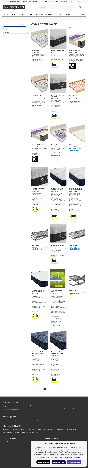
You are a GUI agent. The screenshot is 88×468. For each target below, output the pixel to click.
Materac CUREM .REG (75, 50)
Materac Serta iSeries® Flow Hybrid (57, 96)
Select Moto (73, 290)
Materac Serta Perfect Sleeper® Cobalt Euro (38, 352)
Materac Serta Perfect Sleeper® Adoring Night (76, 188)
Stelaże (30, 14)
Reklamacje (13, 420)
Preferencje (68, 457)
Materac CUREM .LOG (38, 145)
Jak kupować (6, 429)
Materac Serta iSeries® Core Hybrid (38, 188)
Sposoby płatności (59, 429)
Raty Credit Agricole (7, 432)
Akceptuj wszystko (74, 462)
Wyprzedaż (59, 14)
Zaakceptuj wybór (58, 462)
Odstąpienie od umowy (24, 420)
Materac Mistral (36, 95)
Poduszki (22, 14)
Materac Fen (73, 145)
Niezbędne (41, 457)
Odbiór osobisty (48, 429)
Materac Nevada (55, 145)
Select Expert (35, 245)
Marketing (58, 457)
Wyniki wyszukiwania (17, 18)
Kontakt (76, 14)
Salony (68, 14)
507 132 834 (74, 1)
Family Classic (73, 95)
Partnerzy (76, 457)
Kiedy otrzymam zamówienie (19, 429)
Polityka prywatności (38, 420)
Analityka (50, 457)
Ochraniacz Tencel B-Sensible (56, 290)
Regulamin (5, 420)
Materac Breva (36, 50)
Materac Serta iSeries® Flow (57, 246)
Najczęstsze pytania (71, 429)
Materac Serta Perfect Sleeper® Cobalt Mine (57, 352)
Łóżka (14, 14)
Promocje (49, 14)
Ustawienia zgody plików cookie (30, 432)
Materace (6, 14)
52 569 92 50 (62, 1)
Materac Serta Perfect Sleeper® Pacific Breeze (38, 290)
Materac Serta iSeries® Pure (57, 51)
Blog (83, 14)
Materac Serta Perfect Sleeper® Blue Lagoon (57, 188)
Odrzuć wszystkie (43, 462)
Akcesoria (39, 14)
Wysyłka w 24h (9, 29)
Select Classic (73, 245)
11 (57, 389)
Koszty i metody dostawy (35, 429)
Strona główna (6, 18)
